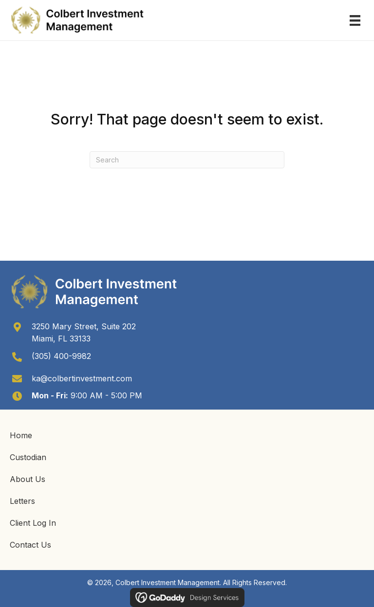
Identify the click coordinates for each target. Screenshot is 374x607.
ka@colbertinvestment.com (82, 378)
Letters (22, 501)
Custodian (28, 457)
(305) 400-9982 (61, 356)
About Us (27, 479)
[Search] (187, 159)
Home (21, 435)
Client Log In (33, 523)
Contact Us (30, 545)
